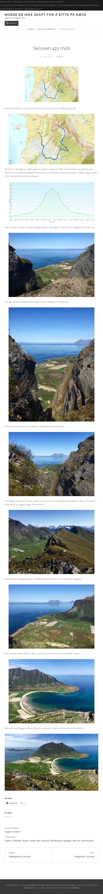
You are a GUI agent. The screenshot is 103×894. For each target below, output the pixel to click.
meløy (33, 840)
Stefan (59, 57)
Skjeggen (67, 840)
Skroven (77, 840)
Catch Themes (71, 888)
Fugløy (8, 840)
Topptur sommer (45, 29)
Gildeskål (16, 840)
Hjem (30, 29)
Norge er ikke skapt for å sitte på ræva (46, 15)
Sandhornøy (56, 840)
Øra (39, 840)
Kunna (25, 840)
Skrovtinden (88, 840)
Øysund (45, 840)
